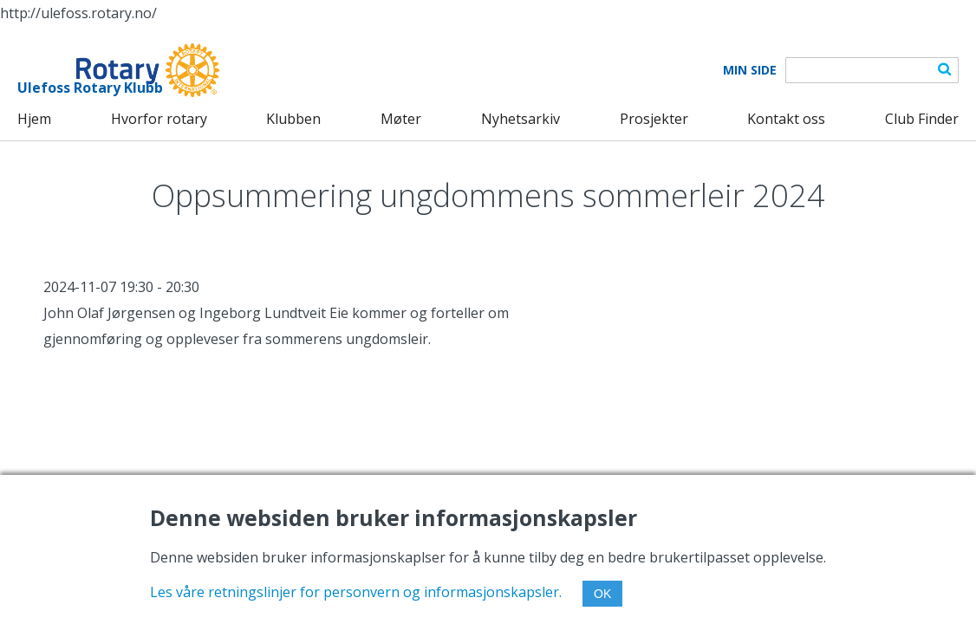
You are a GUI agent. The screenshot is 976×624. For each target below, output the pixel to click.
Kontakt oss (786, 118)
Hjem (34, 118)
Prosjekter (654, 118)
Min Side (750, 70)
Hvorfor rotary (159, 118)
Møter (401, 118)
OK (602, 594)
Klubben (293, 118)
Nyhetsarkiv (520, 118)
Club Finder (922, 118)
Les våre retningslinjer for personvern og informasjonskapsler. (356, 591)
